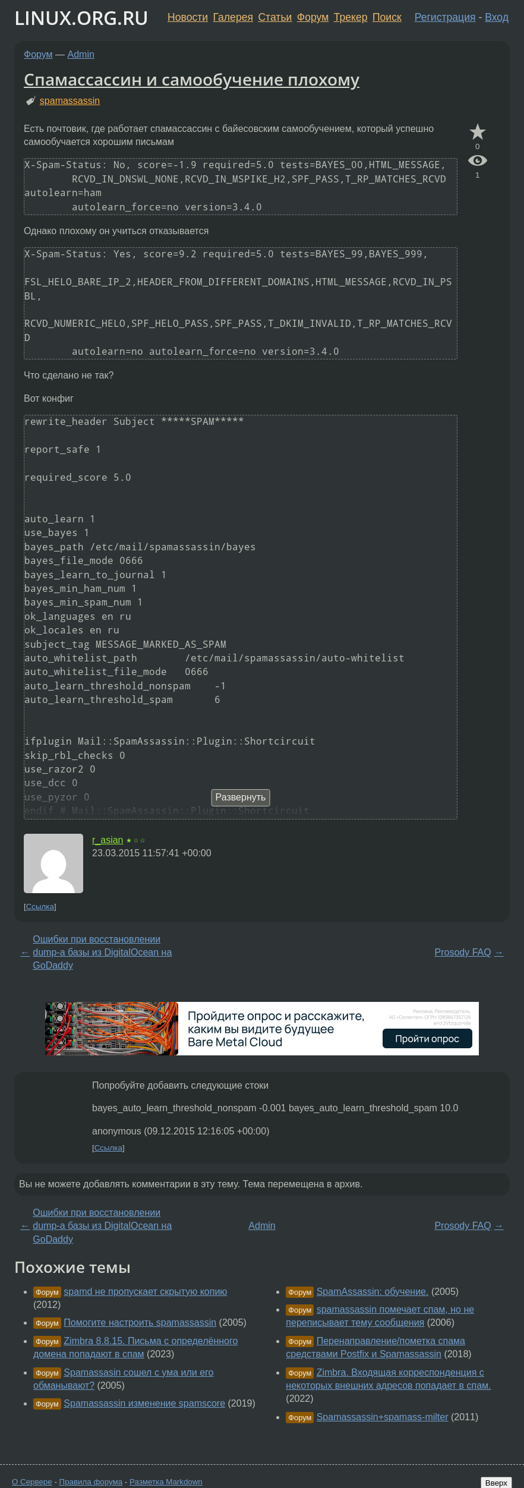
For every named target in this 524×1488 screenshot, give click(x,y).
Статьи (275, 17)
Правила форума (91, 1481)
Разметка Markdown (166, 1481)
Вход (497, 17)
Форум (313, 17)
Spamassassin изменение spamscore (144, 1403)
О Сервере (32, 1481)
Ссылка (40, 906)
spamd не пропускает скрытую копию (145, 1292)
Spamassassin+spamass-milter (383, 1417)
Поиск (387, 17)
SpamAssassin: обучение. (373, 1292)
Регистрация (445, 17)
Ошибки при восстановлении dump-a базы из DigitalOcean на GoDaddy (102, 952)
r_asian (107, 840)
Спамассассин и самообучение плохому (191, 79)
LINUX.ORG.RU (81, 17)
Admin (81, 54)
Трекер (351, 17)
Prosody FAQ (463, 952)
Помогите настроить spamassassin (140, 1322)
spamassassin (70, 101)
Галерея (233, 17)
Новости (188, 17)
